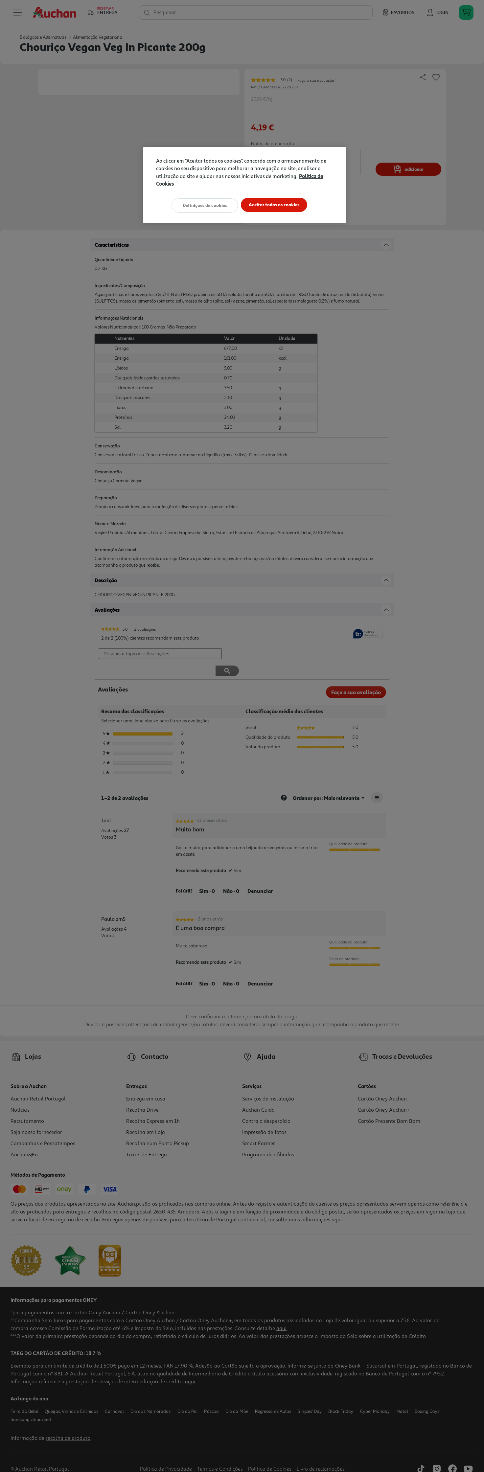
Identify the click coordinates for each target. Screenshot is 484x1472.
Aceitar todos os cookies (276, 205)
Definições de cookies (202, 205)
